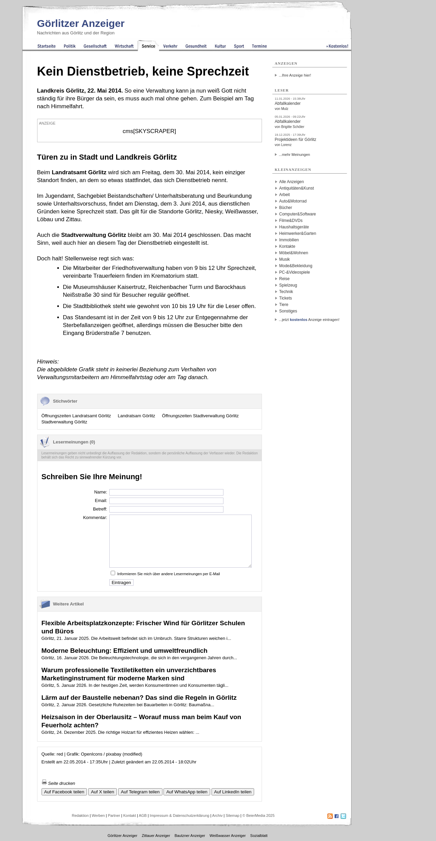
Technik (286, 291)
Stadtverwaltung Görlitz (64, 421)
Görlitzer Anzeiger (81, 23)
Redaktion (80, 815)
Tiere (284, 304)
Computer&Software (297, 214)
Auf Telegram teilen (140, 791)
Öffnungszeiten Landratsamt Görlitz (76, 415)
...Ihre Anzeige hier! (295, 75)
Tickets (285, 298)
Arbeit (284, 194)
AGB (142, 815)
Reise (284, 278)
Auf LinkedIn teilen (233, 791)
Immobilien (289, 240)
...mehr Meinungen (294, 154)
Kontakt (129, 815)
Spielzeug (288, 285)
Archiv (217, 815)
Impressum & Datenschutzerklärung (179, 815)
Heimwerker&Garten (297, 233)
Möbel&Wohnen (293, 253)
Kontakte (287, 246)
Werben (98, 815)
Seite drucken (58, 783)
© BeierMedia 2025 (259, 815)
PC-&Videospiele (294, 272)
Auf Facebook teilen (64, 791)
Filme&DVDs (291, 220)
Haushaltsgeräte (294, 227)
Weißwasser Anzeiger (227, 836)
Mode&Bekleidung (295, 266)
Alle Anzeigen (291, 181)
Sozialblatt (259, 836)
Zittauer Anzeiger (156, 836)
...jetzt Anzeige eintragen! (309, 319)
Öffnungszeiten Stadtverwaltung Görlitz (200, 415)
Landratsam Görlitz (136, 415)
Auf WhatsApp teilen (186, 791)
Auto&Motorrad (293, 201)
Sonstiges (288, 311)
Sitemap (232, 815)
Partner (114, 815)
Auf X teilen (102, 791)
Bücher (285, 207)
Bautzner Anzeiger (189, 836)
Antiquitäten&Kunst (296, 188)
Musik (284, 259)
